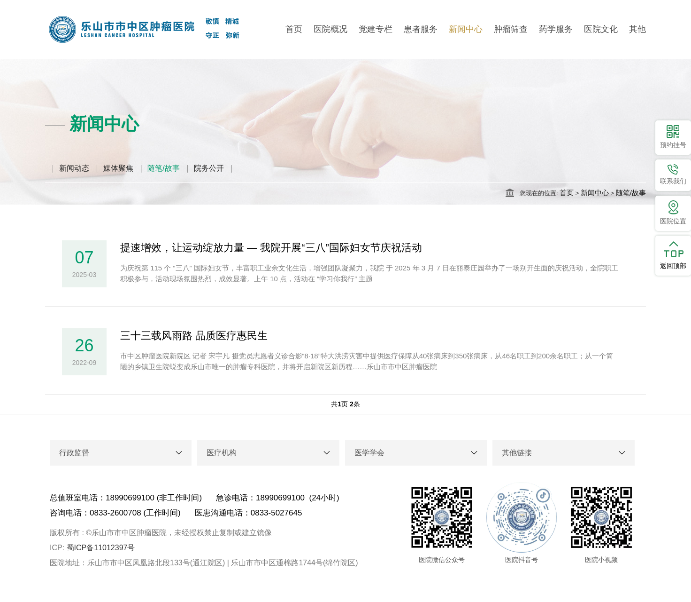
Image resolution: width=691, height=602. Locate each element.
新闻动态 (74, 168)
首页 (293, 29)
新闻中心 (466, 29)
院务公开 (209, 168)
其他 (637, 29)
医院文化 (601, 29)
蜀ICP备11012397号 (101, 548)
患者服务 (421, 29)
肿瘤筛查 (511, 29)
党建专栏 (375, 29)
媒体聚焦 (118, 168)
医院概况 (330, 29)
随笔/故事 (163, 168)
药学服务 (556, 29)
